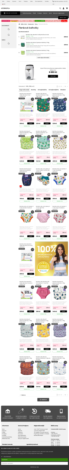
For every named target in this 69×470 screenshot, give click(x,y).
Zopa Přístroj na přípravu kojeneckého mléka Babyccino (53, 69)
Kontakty (47, 1)
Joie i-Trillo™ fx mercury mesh (41, 428)
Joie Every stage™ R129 (39, 430)
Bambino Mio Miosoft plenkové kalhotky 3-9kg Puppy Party (26, 321)
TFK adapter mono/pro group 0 (41, 431)
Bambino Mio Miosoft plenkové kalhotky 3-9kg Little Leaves (59, 283)
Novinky (33, 90)
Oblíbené (20, 431)
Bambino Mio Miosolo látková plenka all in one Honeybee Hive (59, 133)
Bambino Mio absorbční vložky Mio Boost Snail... (37, 34)
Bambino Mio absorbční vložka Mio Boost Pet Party (26, 245)
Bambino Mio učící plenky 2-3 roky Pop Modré (60, 170)
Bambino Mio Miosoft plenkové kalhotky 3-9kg (37, 42)
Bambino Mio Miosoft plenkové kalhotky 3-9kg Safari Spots (26, 358)
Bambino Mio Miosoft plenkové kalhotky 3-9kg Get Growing (42, 358)
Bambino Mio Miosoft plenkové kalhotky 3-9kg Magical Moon (59, 358)
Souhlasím (5, 459)
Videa (31, 1)
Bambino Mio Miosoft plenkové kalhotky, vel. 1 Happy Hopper (42, 133)
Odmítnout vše (34, 467)
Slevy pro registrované (58, 13)
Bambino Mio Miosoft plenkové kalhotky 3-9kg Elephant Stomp (42, 321)
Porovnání (20, 433)
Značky (8, 1)
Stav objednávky (38, 1)
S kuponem (22, 119)
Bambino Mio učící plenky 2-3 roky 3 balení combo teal (43, 170)
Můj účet (20, 430)
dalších (43, 399)
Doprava (14, 1)
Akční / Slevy (63, 17)
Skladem (64, 90)
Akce (3, 1)
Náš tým (45, 13)
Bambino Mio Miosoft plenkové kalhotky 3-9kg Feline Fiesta (59, 96)
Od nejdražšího (43, 90)
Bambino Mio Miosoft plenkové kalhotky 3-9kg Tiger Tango (42, 96)
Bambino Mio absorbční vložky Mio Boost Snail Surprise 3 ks (25, 96)
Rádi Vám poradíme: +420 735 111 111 (60, 3)
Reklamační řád (6, 437)
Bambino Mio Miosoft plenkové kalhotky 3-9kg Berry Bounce (59, 321)
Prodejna (26, 1)
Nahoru (23, 394)
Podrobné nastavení (7, 463)
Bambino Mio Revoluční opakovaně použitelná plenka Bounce (25, 171)
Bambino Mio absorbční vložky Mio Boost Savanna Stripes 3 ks (26, 283)
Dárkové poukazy (27, 13)
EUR (3, 4)
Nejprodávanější (24, 90)
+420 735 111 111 (54, 432)
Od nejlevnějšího (54, 90)
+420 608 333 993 (55, 435)
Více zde (53, 76)
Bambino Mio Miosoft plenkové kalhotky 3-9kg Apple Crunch (26, 133)
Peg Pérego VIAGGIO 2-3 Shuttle (41, 433)
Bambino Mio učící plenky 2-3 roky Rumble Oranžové (27, 207)
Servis (20, 1)
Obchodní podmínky (7, 436)
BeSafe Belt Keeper (38, 434)
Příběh (34, 13)
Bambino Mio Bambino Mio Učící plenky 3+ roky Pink (42, 282)
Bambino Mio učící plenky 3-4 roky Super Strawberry (60, 207)
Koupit (30, 123)
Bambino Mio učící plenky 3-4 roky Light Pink (43, 207)
